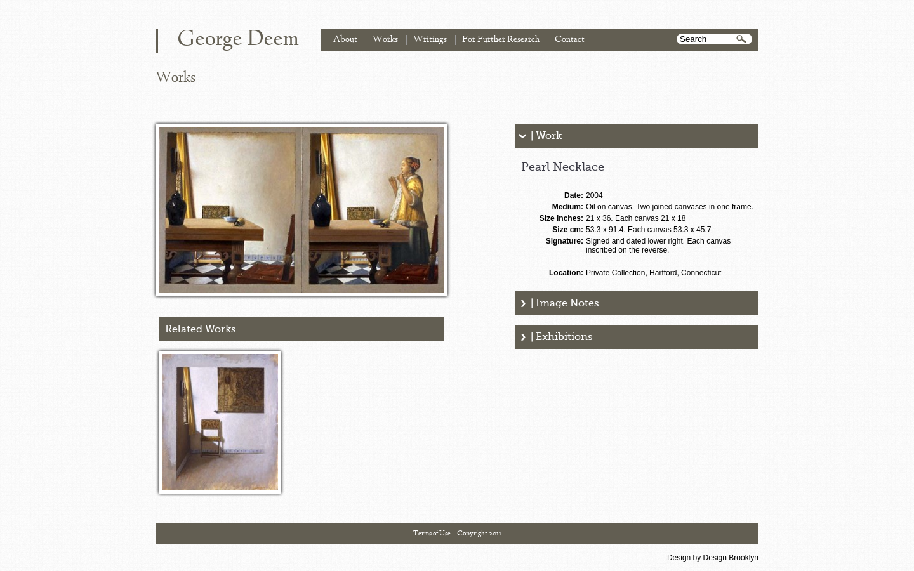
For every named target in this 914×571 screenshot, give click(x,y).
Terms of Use (432, 533)
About (345, 39)
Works (385, 39)
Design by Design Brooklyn (712, 557)
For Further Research (501, 39)
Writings (430, 39)
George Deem (238, 40)
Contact (570, 39)
